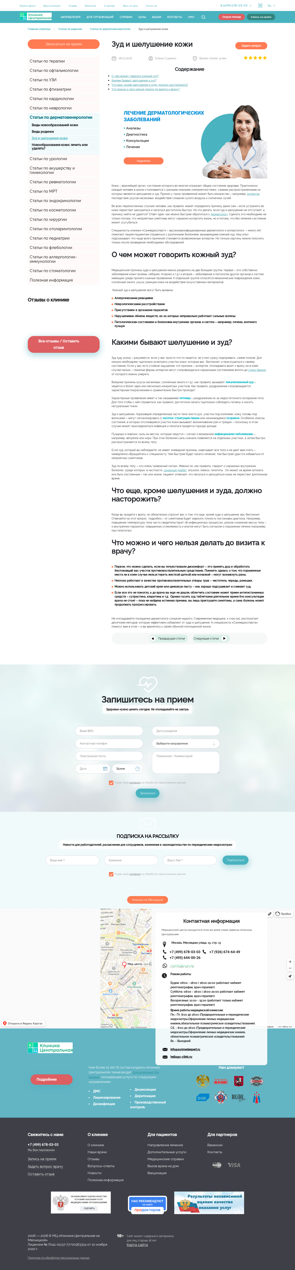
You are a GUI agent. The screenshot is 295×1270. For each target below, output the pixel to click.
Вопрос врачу (28, 5)
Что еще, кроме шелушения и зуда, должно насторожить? (150, 84)
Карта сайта (137, 1245)
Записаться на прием (64, 44)
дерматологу (219, 214)
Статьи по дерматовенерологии (61, 117)
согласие (135, 782)
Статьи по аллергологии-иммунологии (53, 259)
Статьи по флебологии (51, 247)
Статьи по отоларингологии (56, 228)
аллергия (253, 193)
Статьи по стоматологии (53, 270)
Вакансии (90, 5)
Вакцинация (157, 1173)
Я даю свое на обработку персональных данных (150, 782)
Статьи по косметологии (53, 210)
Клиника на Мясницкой (147, 899)
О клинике (96, 1145)
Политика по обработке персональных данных (59, 1257)
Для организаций (100, 17)
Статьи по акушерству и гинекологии (52, 170)
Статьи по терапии (47, 61)
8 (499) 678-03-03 (234, 5)
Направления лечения (165, 1145)
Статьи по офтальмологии (54, 70)
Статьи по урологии (48, 158)
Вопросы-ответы (101, 1166)
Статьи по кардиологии (52, 98)
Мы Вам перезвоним (41, 1150)
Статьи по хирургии (48, 219)
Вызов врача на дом (163, 1166)
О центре (109, 5)
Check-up (151, 5)
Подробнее (47, 1079)
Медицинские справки (166, 1159)
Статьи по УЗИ (43, 79)
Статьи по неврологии (51, 108)
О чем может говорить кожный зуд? (135, 76)
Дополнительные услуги (167, 1152)
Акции (156, 17)
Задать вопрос (251, 45)
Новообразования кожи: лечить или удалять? (60, 146)
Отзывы (72, 5)
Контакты (174, 17)
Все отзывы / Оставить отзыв (58, 344)
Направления (70, 17)
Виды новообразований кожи (55, 125)
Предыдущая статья (171, 638)
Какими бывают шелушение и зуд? (134, 80)
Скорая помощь (231, 17)
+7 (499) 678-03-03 (43, 1144)
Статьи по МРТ (43, 191)
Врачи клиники (52, 5)
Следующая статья (206, 638)
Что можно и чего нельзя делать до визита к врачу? (146, 89)
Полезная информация (51, 280)
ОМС (191, 17)
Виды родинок (43, 132)
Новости (94, 1173)
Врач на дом (130, 5)
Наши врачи (97, 1152)
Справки (126, 17)
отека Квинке (257, 370)
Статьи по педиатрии (50, 238)
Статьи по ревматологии (53, 181)
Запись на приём (261, 17)
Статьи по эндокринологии (55, 200)
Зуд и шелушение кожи (50, 138)
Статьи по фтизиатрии (50, 89)
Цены (142, 17)
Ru (269, 5)
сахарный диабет (175, 470)
